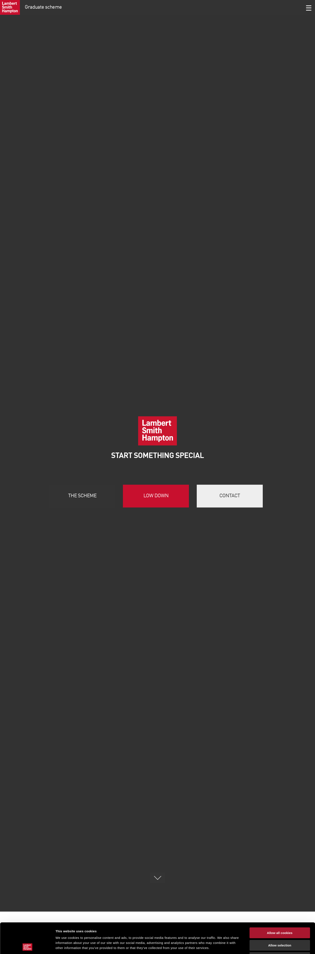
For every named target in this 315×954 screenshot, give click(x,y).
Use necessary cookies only (280, 927)
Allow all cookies (280, 902)
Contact (229, 496)
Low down (156, 496)
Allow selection (279, 915)
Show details (222, 945)
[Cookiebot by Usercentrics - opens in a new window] (27, 946)
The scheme (82, 496)
